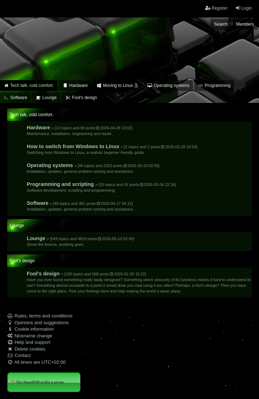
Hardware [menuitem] (75, 85)
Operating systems (93, 167)
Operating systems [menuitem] (168, 85)
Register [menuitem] (216, 8)
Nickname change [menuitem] (29, 335)
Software (80, 205)
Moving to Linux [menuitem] (117, 85)
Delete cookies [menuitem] (26, 349)
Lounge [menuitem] (46, 97)
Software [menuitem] (15, 97)
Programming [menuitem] (214, 85)
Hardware (79, 130)
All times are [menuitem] (36, 362)
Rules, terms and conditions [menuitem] (39, 315)
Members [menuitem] (245, 24)
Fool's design (139, 282)
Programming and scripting (101, 186)
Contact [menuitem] (19, 355)
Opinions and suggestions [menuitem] (37, 322)
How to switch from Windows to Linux (112, 149)
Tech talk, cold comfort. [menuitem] (29, 85)
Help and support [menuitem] (28, 342)
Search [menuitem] (221, 24)
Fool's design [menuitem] (81, 97)
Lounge (80, 241)
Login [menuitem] (243, 8)
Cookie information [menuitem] (30, 329)
